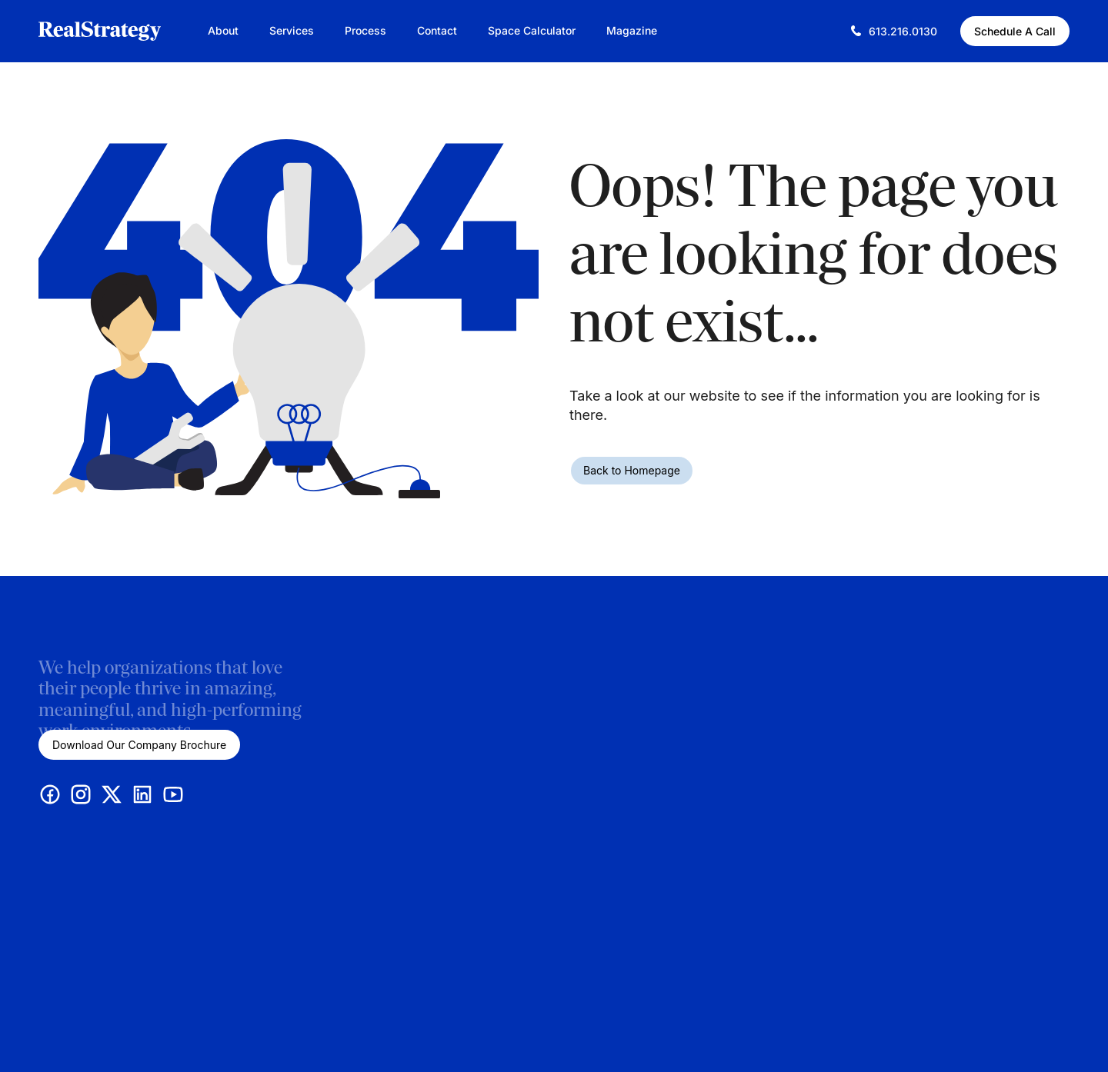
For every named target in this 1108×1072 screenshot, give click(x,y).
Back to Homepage (631, 470)
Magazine (631, 30)
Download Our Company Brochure (139, 744)
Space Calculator (532, 30)
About (223, 30)
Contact (437, 30)
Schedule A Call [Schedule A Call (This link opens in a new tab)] (1015, 31)
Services (291, 30)
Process (365, 30)
